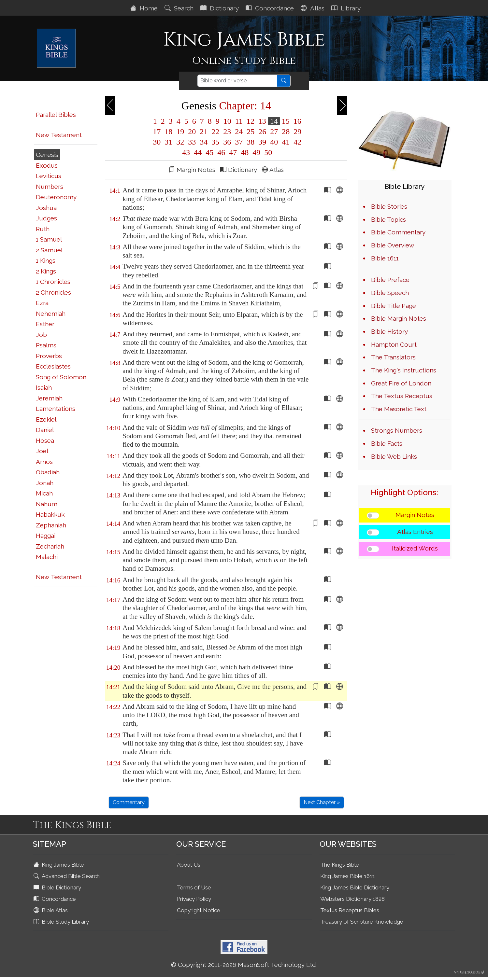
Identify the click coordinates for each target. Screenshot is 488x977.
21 (203, 131)
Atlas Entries (415, 531)
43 (186, 152)
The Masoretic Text (398, 408)
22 (215, 131)
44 (198, 152)
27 (274, 131)
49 (256, 152)
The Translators (393, 357)
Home (144, 8)
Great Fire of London (401, 383)
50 (267, 152)
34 (203, 142)
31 (168, 142)
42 (296, 142)
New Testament (59, 134)
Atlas (313, 8)
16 (296, 121)
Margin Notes (414, 514)
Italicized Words (415, 548)
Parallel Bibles (56, 114)
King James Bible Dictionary (354, 887)
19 (180, 131)
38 (250, 142)
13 (262, 121)
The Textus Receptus (401, 395)
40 (274, 142)
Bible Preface (390, 279)
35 (215, 142)
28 (286, 131)
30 (157, 142)
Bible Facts (386, 443)
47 (233, 152)
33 (192, 142)
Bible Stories (389, 206)
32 (180, 142)
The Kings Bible (339, 864)
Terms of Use (194, 887)
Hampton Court (394, 344)
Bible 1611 (385, 258)
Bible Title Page (393, 305)
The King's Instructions (403, 370)
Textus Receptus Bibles (349, 910)
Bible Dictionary (58, 887)
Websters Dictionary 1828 (352, 899)
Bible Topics (388, 219)
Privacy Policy (194, 899)
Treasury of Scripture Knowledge (361, 921)
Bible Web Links (394, 456)
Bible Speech (390, 292)
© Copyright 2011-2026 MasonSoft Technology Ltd (243, 964)
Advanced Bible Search (67, 876)
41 (286, 142)
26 (262, 131)
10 (227, 121)
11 (239, 121)
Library (346, 8)
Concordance (270, 8)
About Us (188, 864)
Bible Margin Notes (398, 318)
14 (274, 121)
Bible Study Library (62, 921)
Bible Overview (392, 245)
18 (168, 131)
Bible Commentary (398, 232)
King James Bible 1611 (347, 876)
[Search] (237, 81)
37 (239, 142)
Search (180, 8)
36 (227, 142)
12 (250, 121)
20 (192, 131)
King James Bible (59, 864)
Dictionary (220, 8)
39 (262, 142)
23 (227, 131)
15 (286, 121)
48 (245, 152)
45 (209, 152)
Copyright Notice (198, 910)
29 (296, 131)
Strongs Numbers (396, 430)
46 (221, 152)
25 (250, 131)
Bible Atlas (51, 910)
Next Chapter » (322, 802)
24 (239, 131)
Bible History (389, 331)
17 (157, 131)
